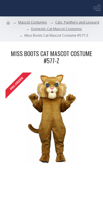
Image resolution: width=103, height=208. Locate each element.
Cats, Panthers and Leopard (77, 22)
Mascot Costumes (32, 22)
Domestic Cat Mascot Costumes (56, 29)
